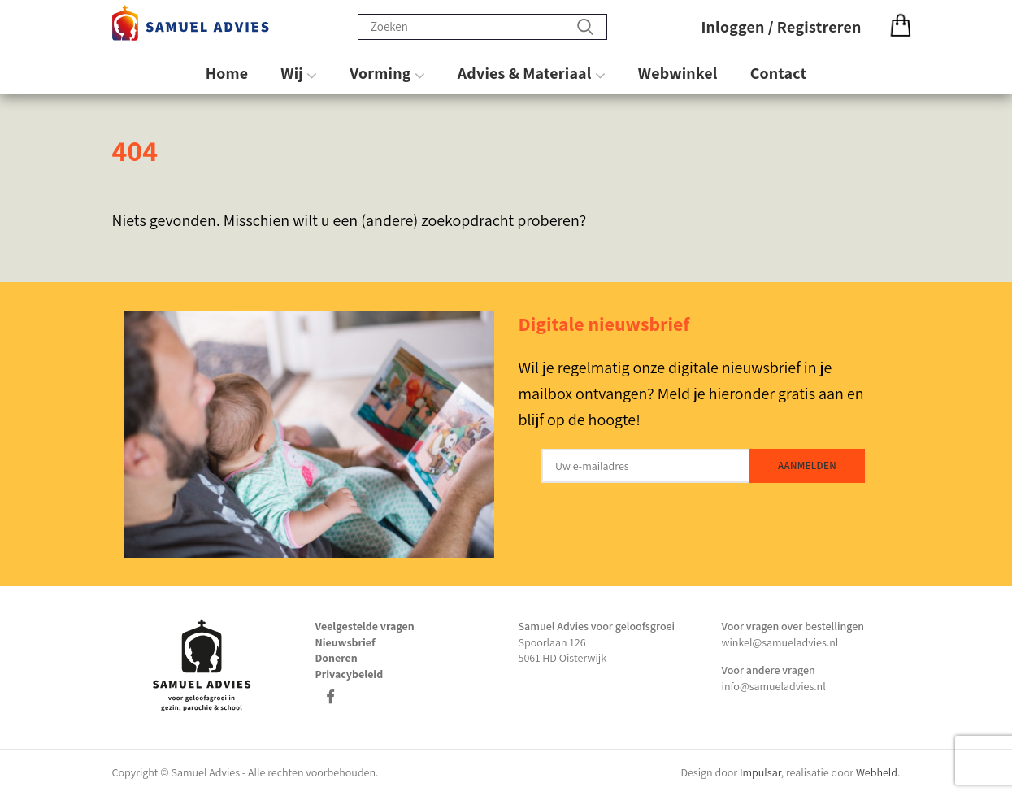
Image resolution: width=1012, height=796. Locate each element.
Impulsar (760, 772)
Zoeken (585, 27)
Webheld (876, 772)
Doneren (336, 657)
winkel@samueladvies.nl (780, 642)
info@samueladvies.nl (774, 686)
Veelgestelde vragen (365, 626)
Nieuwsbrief (345, 642)
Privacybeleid (349, 674)
